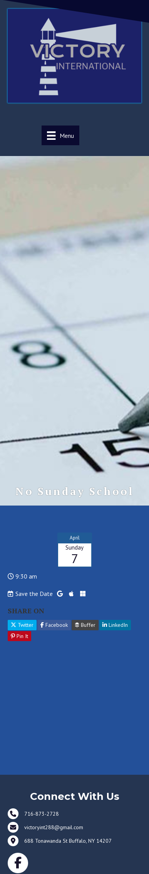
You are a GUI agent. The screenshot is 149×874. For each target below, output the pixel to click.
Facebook (54, 624)
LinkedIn (115, 624)
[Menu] (60, 135)
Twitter (22, 624)
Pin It (19, 636)
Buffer (85, 624)
